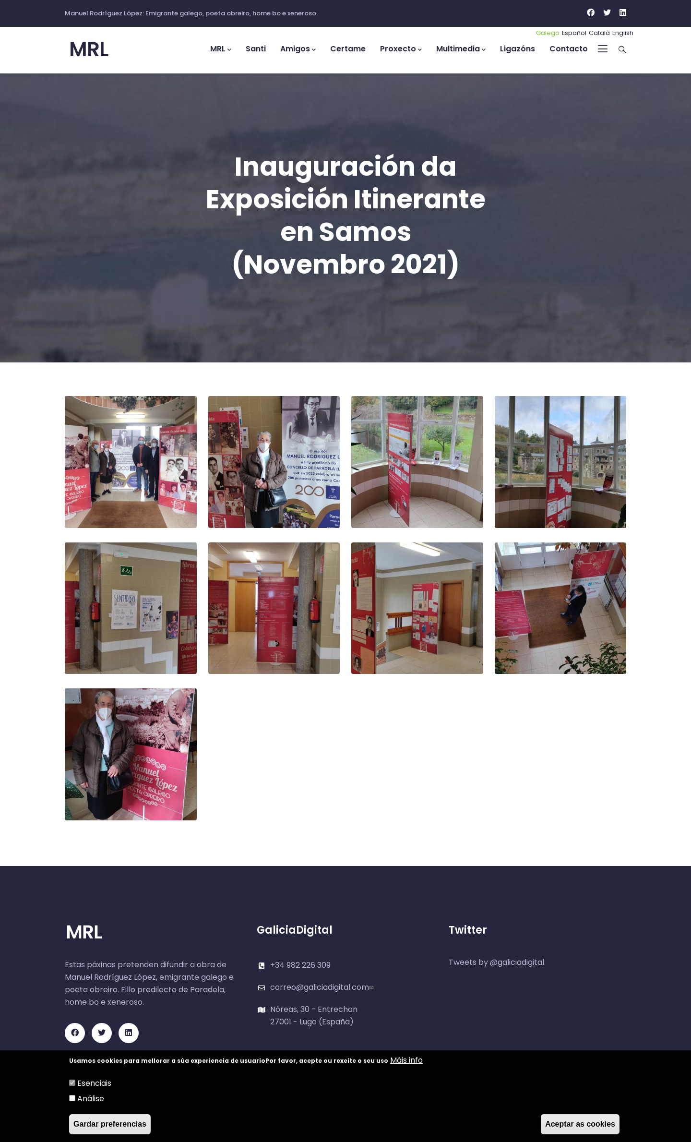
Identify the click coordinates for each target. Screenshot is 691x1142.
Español (574, 33)
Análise (90, 1099)
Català (599, 33)
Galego (548, 33)
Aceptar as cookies (580, 1124)
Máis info (406, 1060)
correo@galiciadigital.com (323, 987)
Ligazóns (517, 48)
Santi (256, 48)
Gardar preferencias (109, 1124)
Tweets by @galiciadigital (496, 962)
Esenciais (94, 1083)
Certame (348, 48)
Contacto (568, 48)
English (622, 33)
